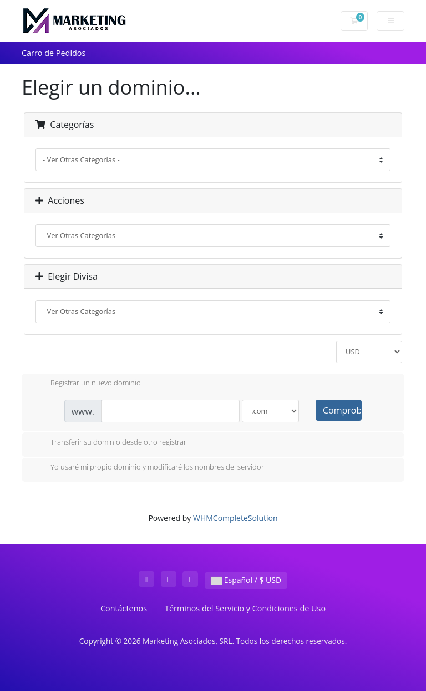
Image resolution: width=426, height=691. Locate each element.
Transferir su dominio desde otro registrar (109, 443)
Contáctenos (123, 608)
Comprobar (342, 410)
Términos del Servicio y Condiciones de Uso (245, 608)
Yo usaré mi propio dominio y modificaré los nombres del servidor (148, 468)
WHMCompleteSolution (235, 518)
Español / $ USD (246, 580)
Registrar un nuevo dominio (87, 384)
